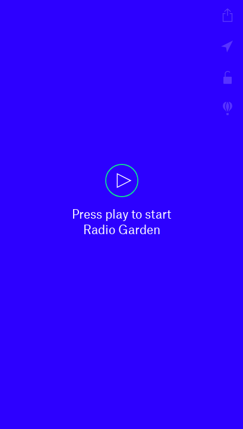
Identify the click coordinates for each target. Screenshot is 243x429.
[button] (121, 214)
